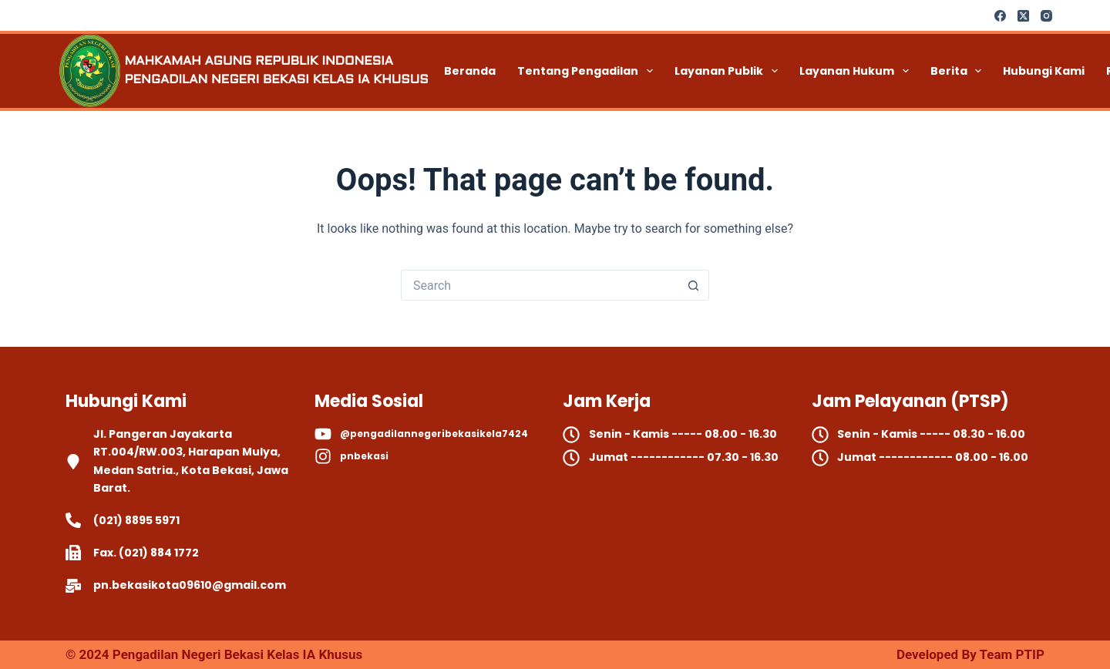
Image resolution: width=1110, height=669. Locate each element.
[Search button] (693, 285)
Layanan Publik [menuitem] (729, 71)
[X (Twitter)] (1023, 16)
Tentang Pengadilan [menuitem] (588, 71)
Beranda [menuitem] (470, 71)
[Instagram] (1046, 16)
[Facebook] (1000, 16)
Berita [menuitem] (959, 71)
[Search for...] (539, 285)
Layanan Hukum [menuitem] (857, 71)
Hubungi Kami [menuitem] (1044, 71)
